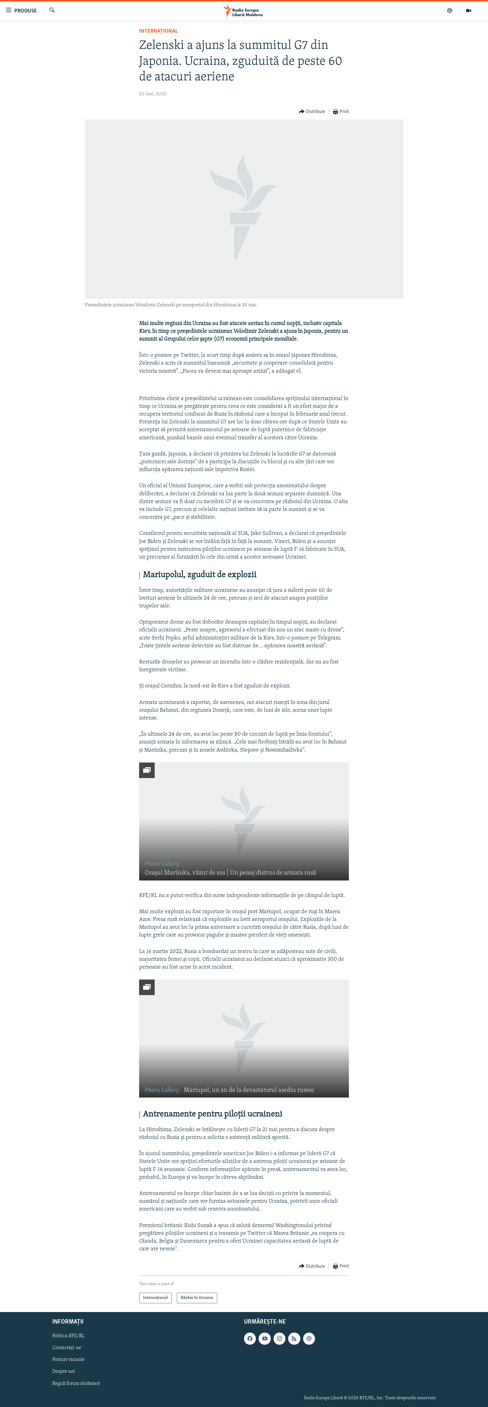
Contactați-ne (66, 1348)
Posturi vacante (68, 1359)
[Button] (312, 112)
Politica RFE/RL (68, 1336)
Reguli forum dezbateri (76, 1383)
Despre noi (63, 1371)
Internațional (158, 31)
